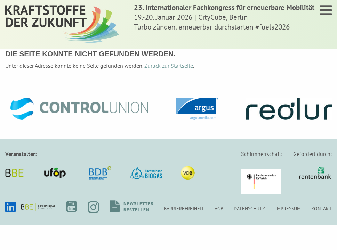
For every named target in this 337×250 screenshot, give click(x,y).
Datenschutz (249, 208)
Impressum (288, 208)
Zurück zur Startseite (168, 65)
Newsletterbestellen (138, 207)
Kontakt (321, 208)
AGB (219, 208)
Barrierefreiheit (184, 208)
